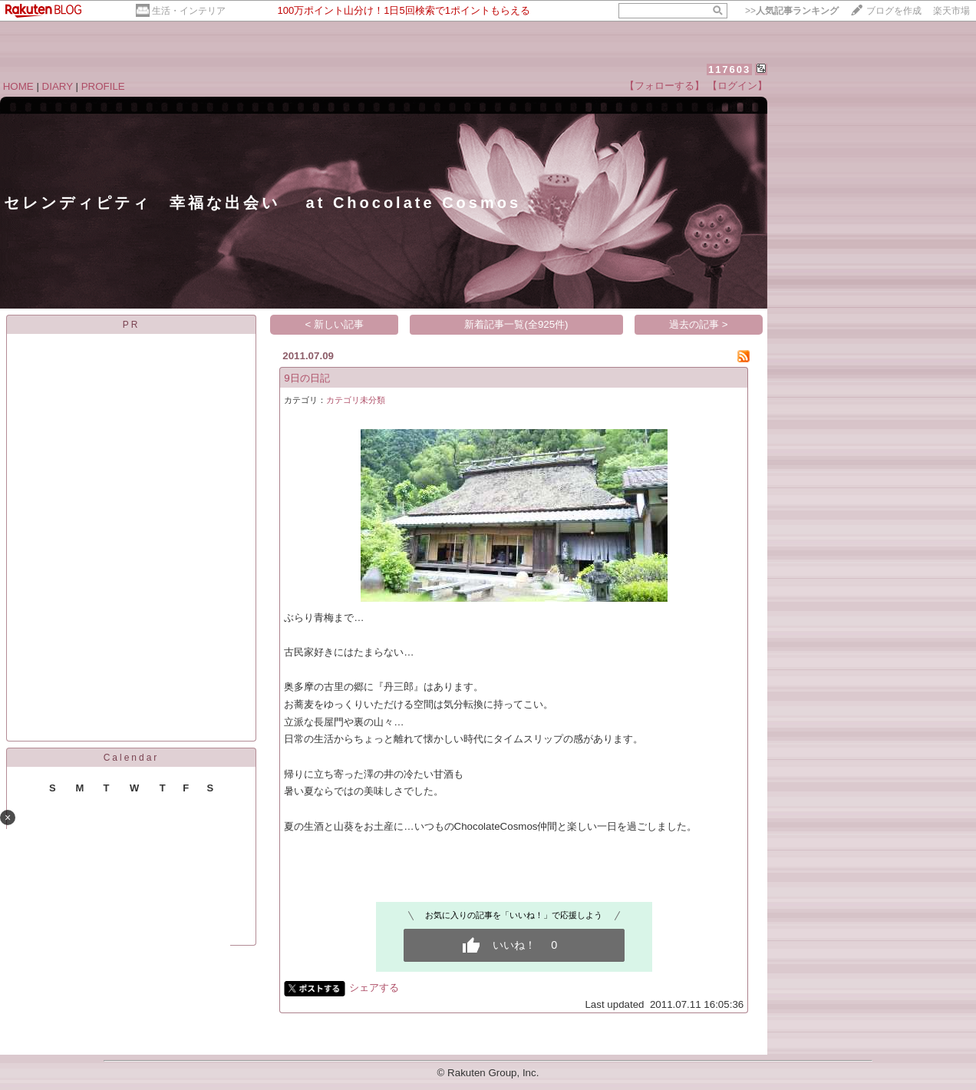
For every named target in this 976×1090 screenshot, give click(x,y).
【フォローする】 (664, 85)
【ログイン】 (737, 85)
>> (792, 10)
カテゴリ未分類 (355, 400)
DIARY (57, 86)
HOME (18, 86)
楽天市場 (951, 10)
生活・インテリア (189, 10)
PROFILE (103, 86)
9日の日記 (306, 378)
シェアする (374, 987)
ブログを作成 (894, 10)
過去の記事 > (698, 324)
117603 (729, 69)
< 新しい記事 (334, 324)
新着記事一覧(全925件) (516, 324)
